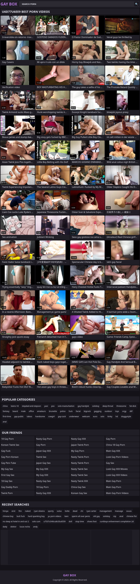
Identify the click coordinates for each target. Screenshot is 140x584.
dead (75, 511)
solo (102, 416)
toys (117, 411)
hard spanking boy (36, 516)
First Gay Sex (7, 475)
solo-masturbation (66, 406)
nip (114, 516)
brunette (53, 411)
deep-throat (108, 406)
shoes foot (92, 521)
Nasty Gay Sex (43, 481)
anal (5, 421)
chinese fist (131, 516)
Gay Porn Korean (10, 456)
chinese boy (8, 516)
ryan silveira (39, 511)
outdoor (108, 411)
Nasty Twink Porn (80, 456)
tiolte (67, 511)
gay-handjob (83, 406)
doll (70, 521)
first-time (7, 416)
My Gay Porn (77, 450)
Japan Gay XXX (43, 450)
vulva (59, 511)
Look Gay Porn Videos (117, 456)
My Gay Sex (7, 468)
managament (106, 511)
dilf (131, 411)
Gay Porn (41, 444)
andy (35, 526)
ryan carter (91, 511)
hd (117, 416)
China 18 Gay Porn (115, 444)
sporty (51, 511)
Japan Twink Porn (80, 444)
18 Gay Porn (7, 438)
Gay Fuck (5, 450)
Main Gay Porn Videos (117, 493)
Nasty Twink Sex (79, 468)
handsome (40, 416)
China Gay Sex (78, 487)
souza (129, 511)
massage (119, 511)
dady (5, 526)
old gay (96, 516)
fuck (71, 411)
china (5, 406)
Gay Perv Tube (8, 462)
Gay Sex (110, 462)
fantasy (6, 411)
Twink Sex (41, 456)
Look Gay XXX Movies (117, 468)
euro (95, 416)
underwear (74, 416)
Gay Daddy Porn (9, 487)
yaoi (46, 406)
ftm (20, 511)
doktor (13, 526)
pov (53, 406)
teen (66, 516)
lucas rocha (25, 526)
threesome (121, 406)
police (62, 411)
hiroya (5, 511)
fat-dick (132, 406)
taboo (29, 416)
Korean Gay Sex (79, 493)
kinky (110, 416)
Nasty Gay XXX (43, 493)
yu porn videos (54, 516)
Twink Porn (7, 493)
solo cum (36, 521)
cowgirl (51, 416)
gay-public (19, 416)
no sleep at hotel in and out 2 (16, 521)
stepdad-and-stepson (31, 406)
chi (82, 511)
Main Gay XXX (113, 450)
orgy (124, 411)
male (23, 411)
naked (28, 511)
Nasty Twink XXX (79, 481)
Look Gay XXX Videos (116, 475)
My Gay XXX (42, 468)
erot (13, 511)
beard (15, 411)
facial (78, 411)
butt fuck (21, 516)
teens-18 (15, 406)
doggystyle (126, 416)
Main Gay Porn (113, 481)
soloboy (95, 406)
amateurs (41, 411)
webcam (86, 416)
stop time (79, 521)
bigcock (87, 411)
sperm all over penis (81, 516)
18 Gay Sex (6, 481)
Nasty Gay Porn (44, 438)
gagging (97, 411)
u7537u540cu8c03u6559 (54, 521)
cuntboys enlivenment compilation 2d (117, 521)
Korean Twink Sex (10, 444)
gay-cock (62, 416)
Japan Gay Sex (43, 462)
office (31, 411)
